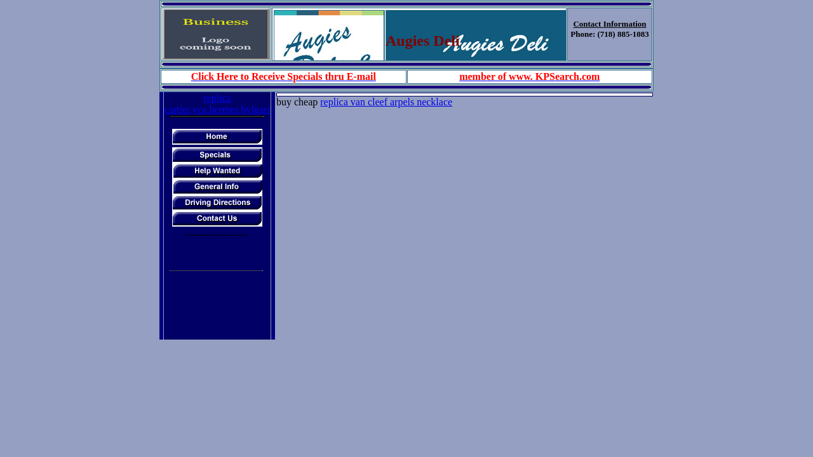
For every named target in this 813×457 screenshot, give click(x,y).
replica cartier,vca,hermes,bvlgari (217, 104)
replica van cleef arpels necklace (386, 101)
